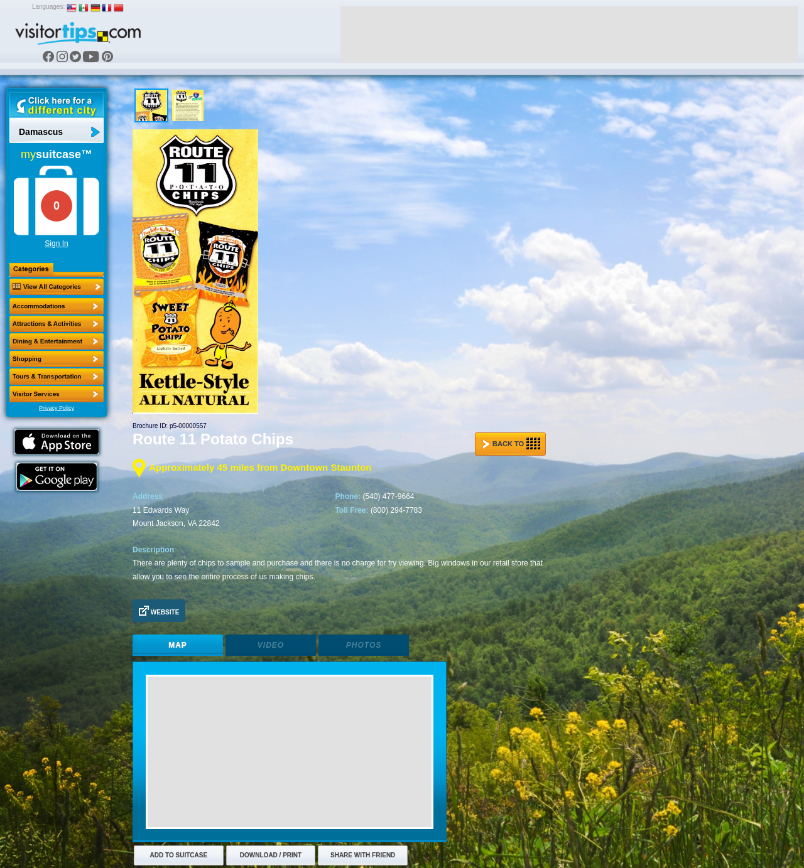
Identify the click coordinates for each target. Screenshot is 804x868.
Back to (511, 443)
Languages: (48, 6)
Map (177, 645)
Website (159, 611)
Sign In (56, 243)
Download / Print (271, 855)
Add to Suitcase (179, 855)
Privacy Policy (56, 408)
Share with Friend (362, 855)
